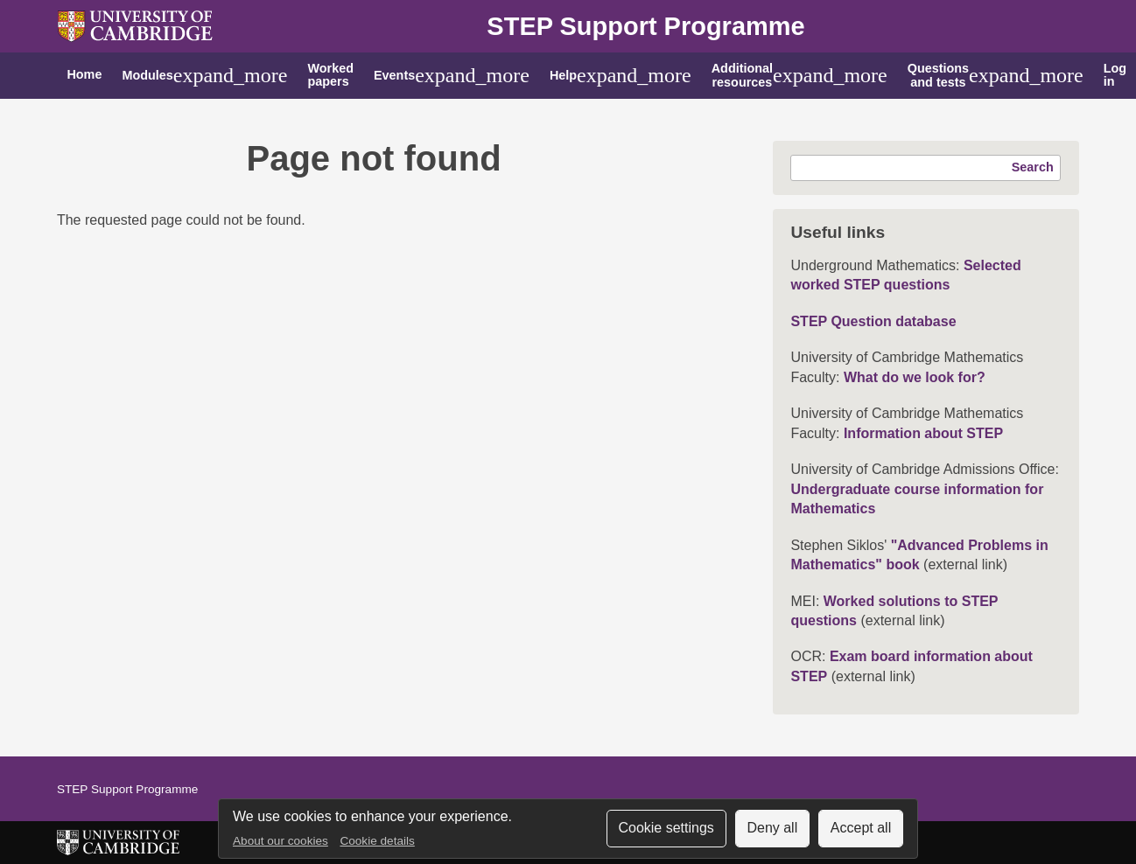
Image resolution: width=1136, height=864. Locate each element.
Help (563, 75)
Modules (147, 75)
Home (84, 74)
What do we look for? (914, 377)
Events (394, 75)
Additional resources (742, 75)
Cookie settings (665, 827)
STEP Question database (873, 321)
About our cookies (280, 840)
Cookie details (377, 840)
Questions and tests (938, 75)
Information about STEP (923, 433)
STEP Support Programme (645, 26)
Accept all (861, 827)
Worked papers (330, 75)
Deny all (772, 827)
